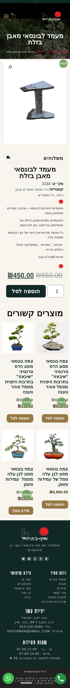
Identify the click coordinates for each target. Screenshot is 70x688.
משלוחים (53, 158)
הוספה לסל (26, 291)
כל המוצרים (46, 195)
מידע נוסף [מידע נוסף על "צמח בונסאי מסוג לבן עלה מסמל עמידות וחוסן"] (20, 511)
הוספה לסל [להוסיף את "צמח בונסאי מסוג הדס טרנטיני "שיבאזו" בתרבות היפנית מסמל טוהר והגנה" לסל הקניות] (55, 418)
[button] (6, 16)
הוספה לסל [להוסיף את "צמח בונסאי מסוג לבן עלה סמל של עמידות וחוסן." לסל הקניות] (55, 504)
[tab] (35, 158)
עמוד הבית (58, 51)
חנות (40, 51)
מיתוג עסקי (44, 683)
